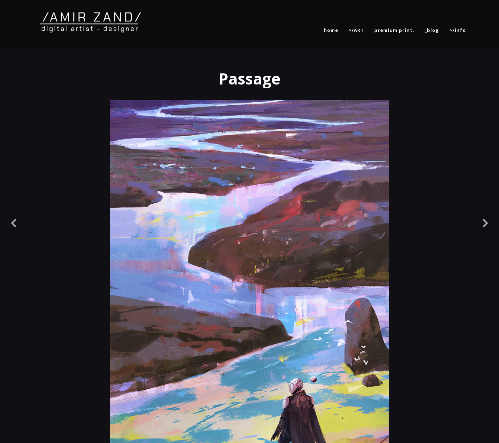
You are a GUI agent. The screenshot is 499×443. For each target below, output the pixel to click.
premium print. (394, 30)
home (331, 30)
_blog (432, 30)
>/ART (356, 30)
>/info (457, 30)
